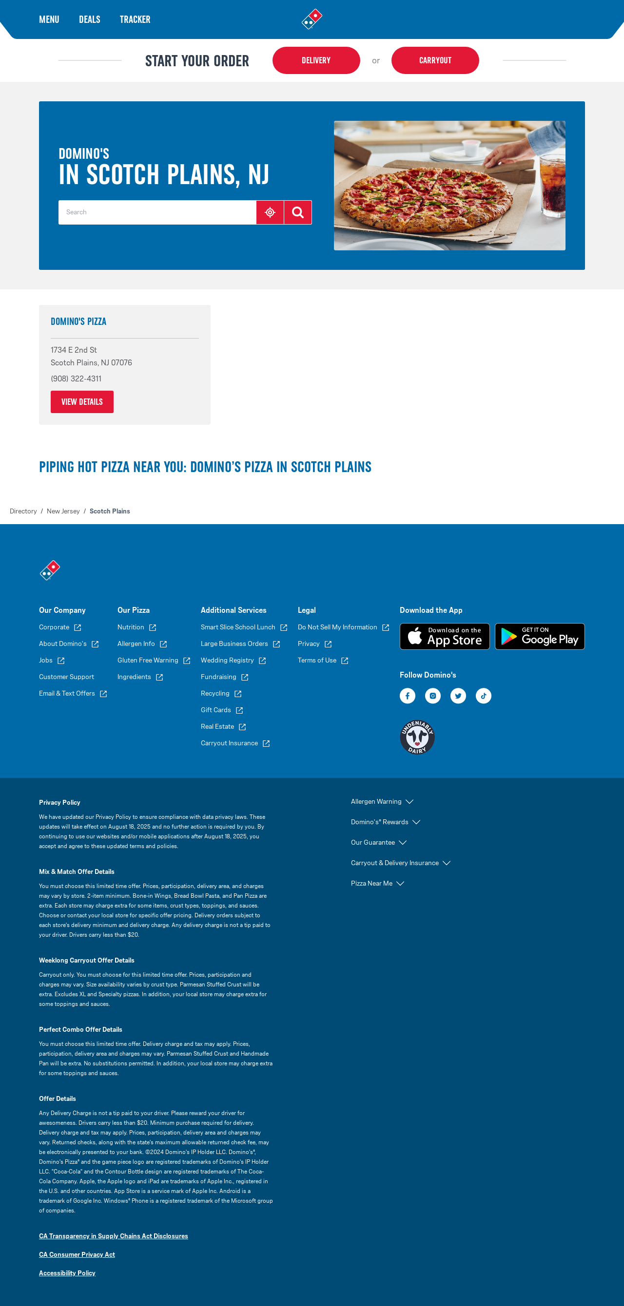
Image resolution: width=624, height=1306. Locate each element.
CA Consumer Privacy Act (77, 1254)
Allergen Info (136, 644)
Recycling (215, 693)
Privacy (309, 644)
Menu (49, 19)
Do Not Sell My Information (337, 627)
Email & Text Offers (67, 693)
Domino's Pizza (78, 321)
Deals (89, 19)
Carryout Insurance (229, 743)
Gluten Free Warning (147, 660)
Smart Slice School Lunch (238, 627)
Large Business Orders (234, 644)
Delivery (316, 60)
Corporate (54, 627)
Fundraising (218, 677)
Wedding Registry (227, 660)
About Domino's (63, 644)
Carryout (435, 60)
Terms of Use (317, 660)
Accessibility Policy (67, 1273)
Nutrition (130, 627)
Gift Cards (216, 710)
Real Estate (217, 726)
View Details (82, 402)
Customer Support (66, 677)
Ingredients (134, 677)
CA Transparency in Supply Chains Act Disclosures (113, 1236)
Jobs (46, 660)
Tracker (135, 19)
